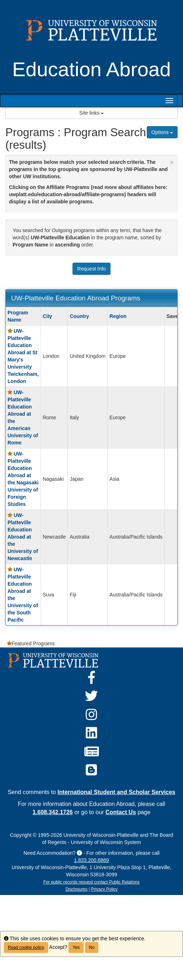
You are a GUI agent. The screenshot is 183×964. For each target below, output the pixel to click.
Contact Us (120, 812)
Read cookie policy (26, 947)
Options (162, 132)
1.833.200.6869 (91, 860)
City (47, 316)
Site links (91, 113)
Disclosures (76, 889)
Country (79, 316)
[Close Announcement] (172, 162)
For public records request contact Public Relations (91, 882)
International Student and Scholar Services (116, 792)
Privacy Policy (104, 889)
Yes (76, 947)
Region (117, 316)
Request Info (91, 269)
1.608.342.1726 (53, 812)
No (91, 947)
